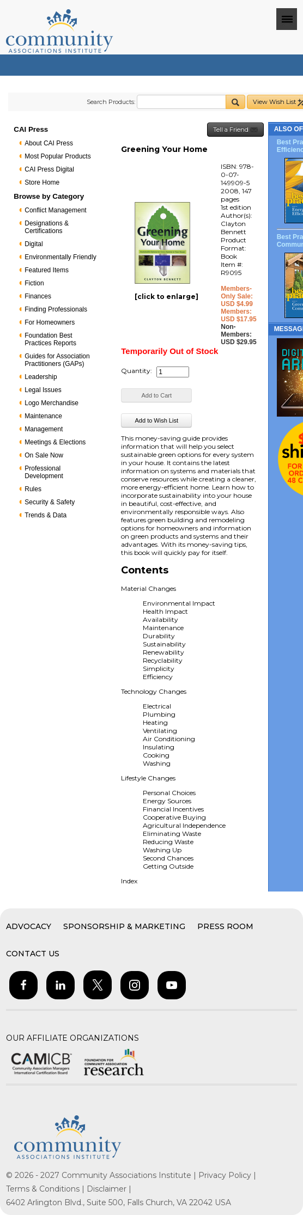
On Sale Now (44, 455)
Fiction (34, 283)
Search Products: (111, 102)
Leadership (41, 377)
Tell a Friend (235, 130)
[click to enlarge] (166, 296)
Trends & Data (45, 515)
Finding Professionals (56, 309)
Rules (33, 489)
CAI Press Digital (49, 169)
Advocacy (28, 926)
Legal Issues (43, 390)
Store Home (42, 182)
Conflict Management (55, 210)
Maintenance (43, 416)
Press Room (225, 926)
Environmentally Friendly (60, 257)
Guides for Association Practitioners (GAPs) (57, 360)
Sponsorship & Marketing (124, 926)
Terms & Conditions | (46, 1189)
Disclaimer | (109, 1189)
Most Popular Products (57, 156)
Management (44, 429)
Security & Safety (50, 502)
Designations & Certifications (47, 227)
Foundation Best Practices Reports (50, 339)
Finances (38, 296)
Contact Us (32, 953)
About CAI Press (49, 143)
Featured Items (47, 270)
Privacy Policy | (227, 1175)
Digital (34, 244)
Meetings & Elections (55, 442)
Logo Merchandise (51, 403)
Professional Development (44, 472)
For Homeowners (50, 322)
